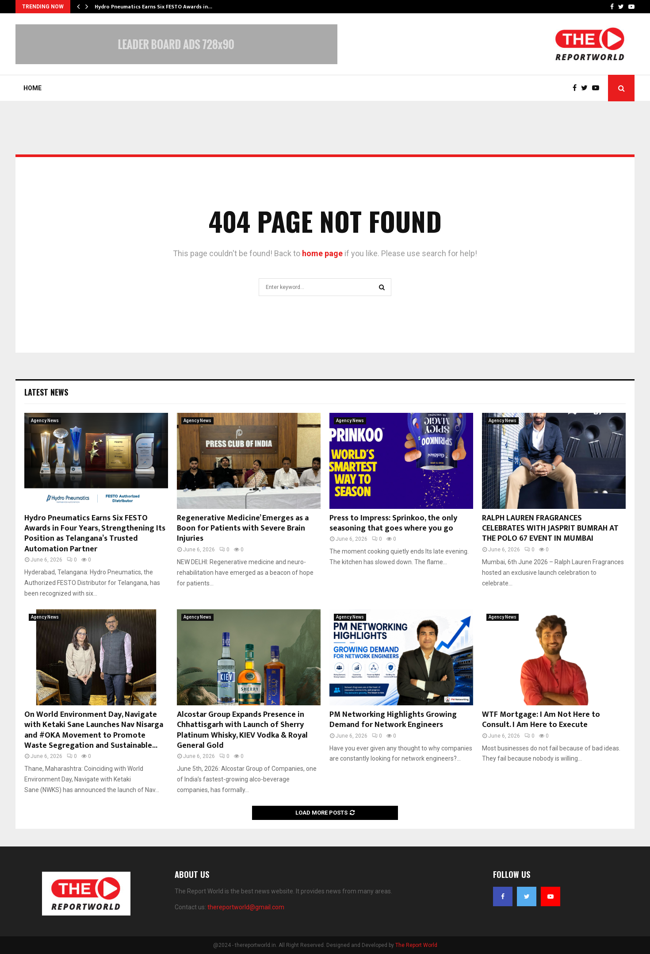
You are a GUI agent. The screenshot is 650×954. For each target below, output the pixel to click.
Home (32, 88)
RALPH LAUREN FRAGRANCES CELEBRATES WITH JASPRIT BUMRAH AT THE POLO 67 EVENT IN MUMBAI (550, 529)
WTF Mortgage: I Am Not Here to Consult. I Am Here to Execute (541, 719)
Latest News (46, 392)
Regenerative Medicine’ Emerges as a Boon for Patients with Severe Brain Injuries (243, 529)
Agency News (45, 420)
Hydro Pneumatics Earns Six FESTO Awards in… (153, 6)
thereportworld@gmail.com (245, 907)
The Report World (416, 945)
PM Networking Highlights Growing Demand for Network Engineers (393, 719)
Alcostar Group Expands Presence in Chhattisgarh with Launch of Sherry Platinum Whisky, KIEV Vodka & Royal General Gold (242, 730)
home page (322, 253)
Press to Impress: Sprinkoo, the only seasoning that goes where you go (393, 523)
